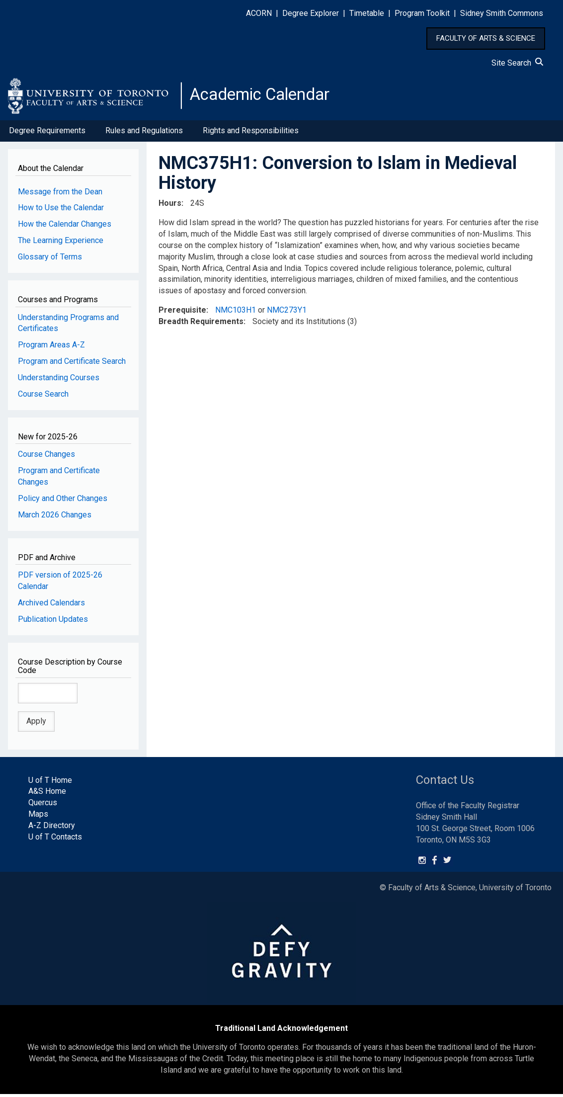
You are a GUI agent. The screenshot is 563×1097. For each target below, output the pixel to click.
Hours (170, 206)
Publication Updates (53, 622)
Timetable (366, 13)
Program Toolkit (422, 13)
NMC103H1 (235, 313)
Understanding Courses (58, 380)
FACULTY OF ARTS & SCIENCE (485, 38)
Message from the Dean (60, 194)
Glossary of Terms (50, 259)
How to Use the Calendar (61, 210)
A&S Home (47, 794)
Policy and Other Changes (62, 501)
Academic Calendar (267, 96)
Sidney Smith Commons (501, 13)
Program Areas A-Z (51, 347)
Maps (38, 817)
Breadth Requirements (201, 324)
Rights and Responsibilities (251, 133)
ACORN (259, 13)
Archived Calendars (51, 605)
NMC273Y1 (287, 313)
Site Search (517, 63)
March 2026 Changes (54, 517)
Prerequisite (182, 313)
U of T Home (50, 782)
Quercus (42, 805)
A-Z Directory (51, 828)
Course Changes (46, 457)
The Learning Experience (60, 243)
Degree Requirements (47, 133)
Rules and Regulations (144, 133)
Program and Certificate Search (72, 364)
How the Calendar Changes (64, 227)
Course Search (43, 397)
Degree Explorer (310, 13)
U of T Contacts (55, 839)
